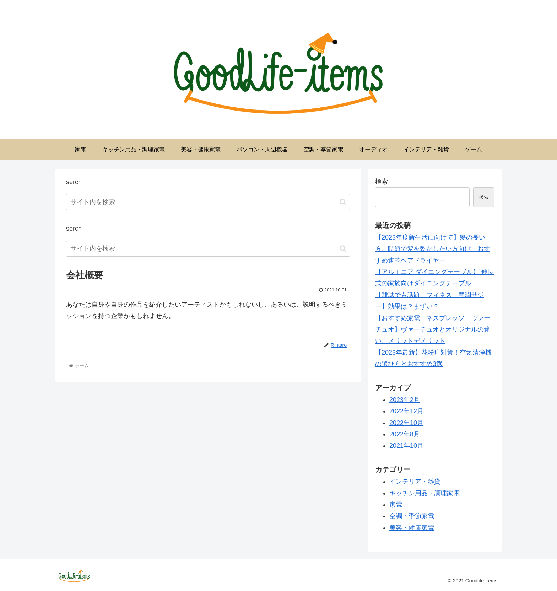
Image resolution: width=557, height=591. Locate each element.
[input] (208, 202)
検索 (381, 181)
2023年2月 (404, 399)
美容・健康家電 (411, 527)
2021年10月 (406, 445)
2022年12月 (406, 411)
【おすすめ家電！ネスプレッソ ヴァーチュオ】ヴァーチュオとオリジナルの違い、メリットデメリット (432, 330)
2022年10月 (406, 422)
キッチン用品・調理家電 (424, 493)
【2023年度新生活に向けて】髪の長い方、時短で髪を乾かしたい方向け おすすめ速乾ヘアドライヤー (432, 249)
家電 (395, 504)
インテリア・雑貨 (414, 481)
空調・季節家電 (411, 516)
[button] (343, 202)
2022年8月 (404, 434)
